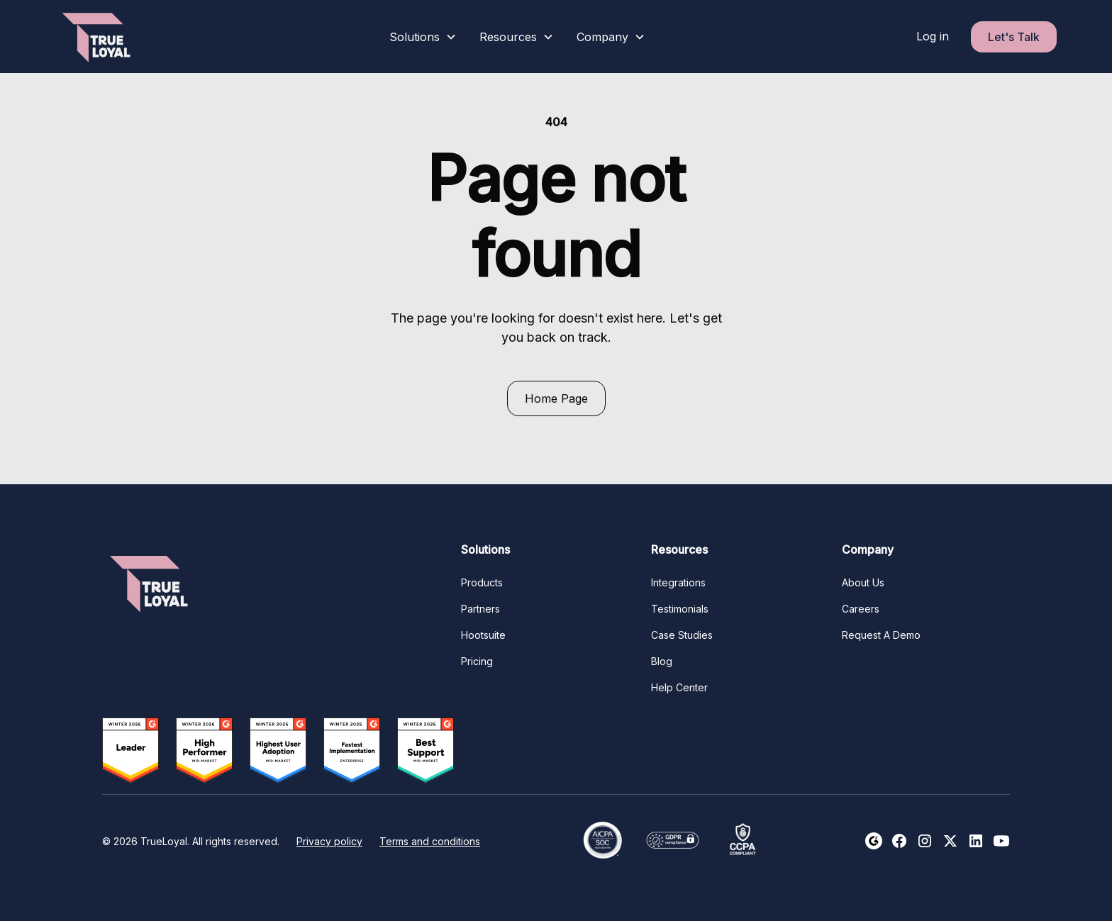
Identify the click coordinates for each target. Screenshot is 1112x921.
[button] (423, 37)
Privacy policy (329, 841)
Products (482, 582)
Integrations (678, 582)
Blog (661, 661)
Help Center (679, 687)
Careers (860, 609)
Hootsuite (483, 635)
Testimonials (679, 609)
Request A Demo (881, 635)
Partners (480, 609)
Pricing (477, 661)
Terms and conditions (429, 841)
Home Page (556, 398)
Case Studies (682, 635)
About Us (863, 582)
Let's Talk (1014, 37)
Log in (932, 36)
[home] (97, 36)
